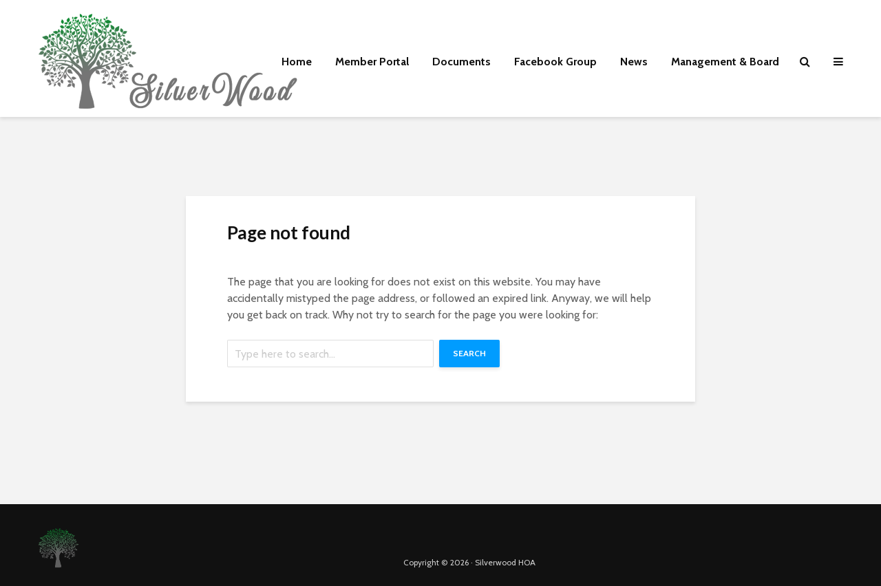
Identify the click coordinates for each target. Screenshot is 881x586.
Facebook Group (555, 61)
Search (469, 353)
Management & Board (725, 61)
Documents (461, 61)
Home (297, 61)
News (634, 61)
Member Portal (372, 61)
